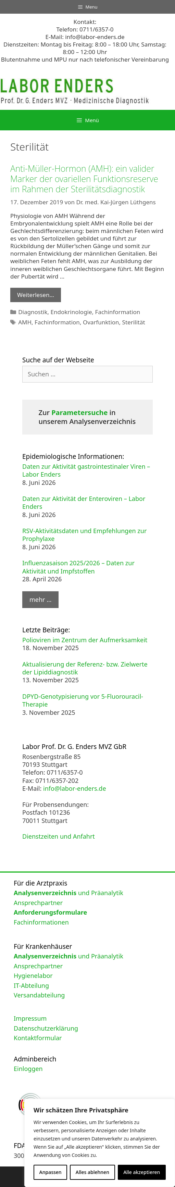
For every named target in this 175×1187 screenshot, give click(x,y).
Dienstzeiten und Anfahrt (58, 836)
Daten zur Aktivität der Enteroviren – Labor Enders (83, 502)
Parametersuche (79, 412)
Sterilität (133, 322)
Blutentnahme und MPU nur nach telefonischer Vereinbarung (85, 59)
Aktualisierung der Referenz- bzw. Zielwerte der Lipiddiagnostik (85, 668)
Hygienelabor (33, 975)
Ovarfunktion (101, 322)
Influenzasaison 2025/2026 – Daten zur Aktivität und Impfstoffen (78, 567)
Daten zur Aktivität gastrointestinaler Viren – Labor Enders (86, 470)
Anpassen (50, 1172)
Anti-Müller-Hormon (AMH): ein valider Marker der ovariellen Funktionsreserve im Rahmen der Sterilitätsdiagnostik (84, 179)
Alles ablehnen (92, 1172)
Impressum (30, 1018)
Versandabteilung (39, 995)
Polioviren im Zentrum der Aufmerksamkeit (84, 640)
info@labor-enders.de (94, 37)
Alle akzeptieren (141, 1172)
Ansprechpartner (38, 903)
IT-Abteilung (31, 985)
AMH (25, 322)
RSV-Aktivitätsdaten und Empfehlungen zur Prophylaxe (84, 535)
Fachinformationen (41, 922)
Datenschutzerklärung (46, 1028)
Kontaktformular (38, 1038)
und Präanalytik (68, 893)
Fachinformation (117, 312)
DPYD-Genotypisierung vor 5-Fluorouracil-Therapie (82, 700)
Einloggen (28, 1069)
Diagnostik (32, 312)
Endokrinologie (71, 312)
